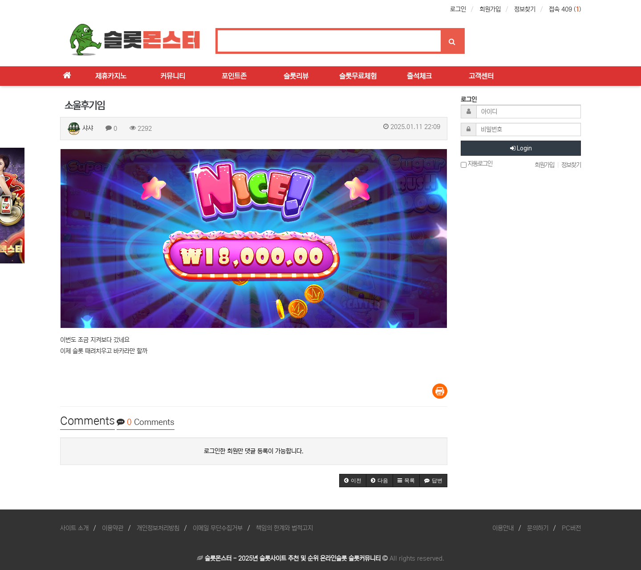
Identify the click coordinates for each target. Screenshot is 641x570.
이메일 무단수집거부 (218, 528)
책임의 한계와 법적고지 (284, 528)
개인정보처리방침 (158, 528)
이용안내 (503, 528)
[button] (352, 480)
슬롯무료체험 (358, 76)
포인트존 (234, 76)
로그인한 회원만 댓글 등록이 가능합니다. (254, 451)
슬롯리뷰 (296, 76)
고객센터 (481, 76)
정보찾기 (525, 9)
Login (521, 148)
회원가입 (490, 9)
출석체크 (419, 76)
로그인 (458, 9)
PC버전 (571, 528)
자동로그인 (476, 164)
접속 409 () (565, 9)
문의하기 (537, 528)
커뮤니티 (172, 76)
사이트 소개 (74, 528)
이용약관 (112, 528)
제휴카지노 (110, 76)
